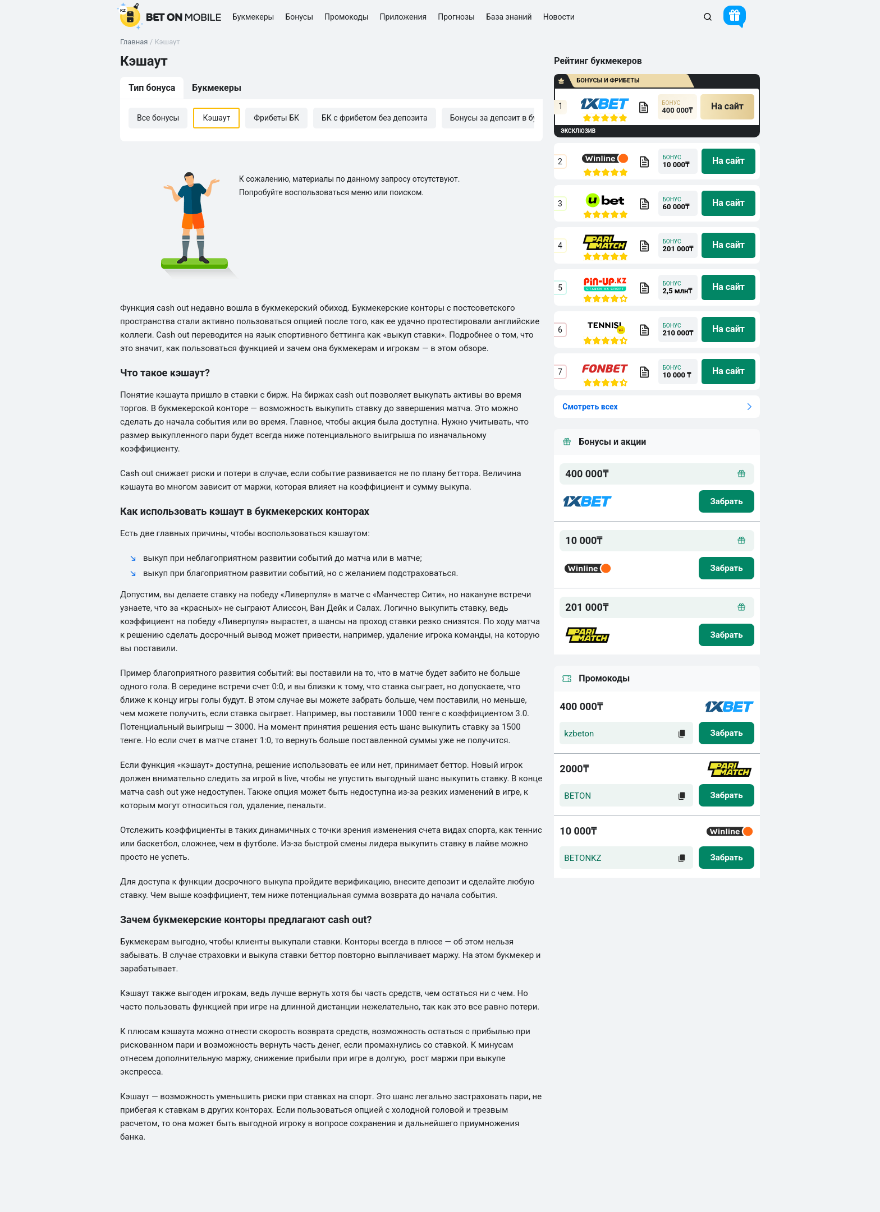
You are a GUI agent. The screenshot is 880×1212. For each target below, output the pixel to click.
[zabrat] (726, 733)
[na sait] (727, 106)
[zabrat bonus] (726, 501)
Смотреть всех (589, 406)
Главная (134, 41)
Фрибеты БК (276, 117)
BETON (577, 796)
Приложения (403, 16)
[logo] (170, 17)
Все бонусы (158, 117)
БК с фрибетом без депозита (375, 117)
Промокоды (346, 16)
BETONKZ (582, 858)
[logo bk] (588, 501)
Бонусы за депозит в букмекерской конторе (531, 117)
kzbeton (579, 734)
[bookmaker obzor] (643, 107)
